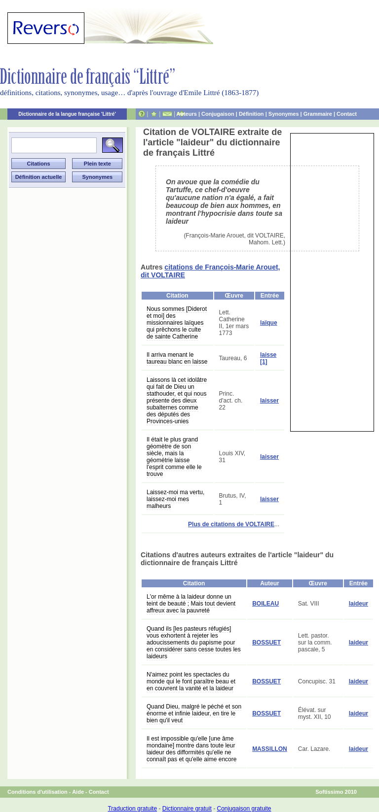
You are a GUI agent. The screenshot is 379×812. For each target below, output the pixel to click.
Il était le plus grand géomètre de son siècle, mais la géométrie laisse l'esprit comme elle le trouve (174, 456)
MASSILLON (269, 748)
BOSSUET (266, 642)
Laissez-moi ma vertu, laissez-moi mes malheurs (175, 499)
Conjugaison (217, 114)
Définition (251, 114)
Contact (347, 114)
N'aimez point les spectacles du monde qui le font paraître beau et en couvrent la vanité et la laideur (191, 681)
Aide (78, 792)
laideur (358, 603)
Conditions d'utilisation (37, 792)
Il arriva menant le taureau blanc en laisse (177, 358)
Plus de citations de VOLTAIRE (231, 524)
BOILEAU (265, 603)
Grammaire (317, 114)
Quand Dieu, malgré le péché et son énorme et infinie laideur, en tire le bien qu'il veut (194, 713)
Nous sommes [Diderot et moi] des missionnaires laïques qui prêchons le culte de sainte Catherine (177, 322)
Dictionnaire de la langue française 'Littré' (67, 114)
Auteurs (186, 114)
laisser (269, 400)
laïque (268, 322)
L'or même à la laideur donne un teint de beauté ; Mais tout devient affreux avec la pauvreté (191, 603)
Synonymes (283, 114)
